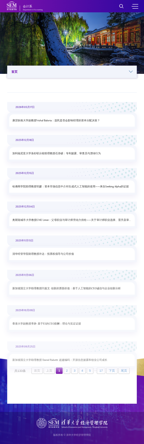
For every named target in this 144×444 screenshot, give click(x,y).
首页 (72, 72)
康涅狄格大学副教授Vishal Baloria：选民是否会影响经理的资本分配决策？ (56, 120)
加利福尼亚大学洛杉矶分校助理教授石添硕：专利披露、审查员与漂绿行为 (56, 153)
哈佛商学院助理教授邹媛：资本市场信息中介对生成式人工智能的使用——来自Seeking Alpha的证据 (70, 187)
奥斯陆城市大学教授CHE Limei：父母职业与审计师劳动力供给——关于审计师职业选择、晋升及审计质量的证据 (72, 222)
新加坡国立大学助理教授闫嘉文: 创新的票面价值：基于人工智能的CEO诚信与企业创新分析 (66, 292)
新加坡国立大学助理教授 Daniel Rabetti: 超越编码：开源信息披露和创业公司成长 (59, 367)
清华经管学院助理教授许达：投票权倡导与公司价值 (43, 256)
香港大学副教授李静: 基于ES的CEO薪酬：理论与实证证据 (46, 329)
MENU (135, 6)
